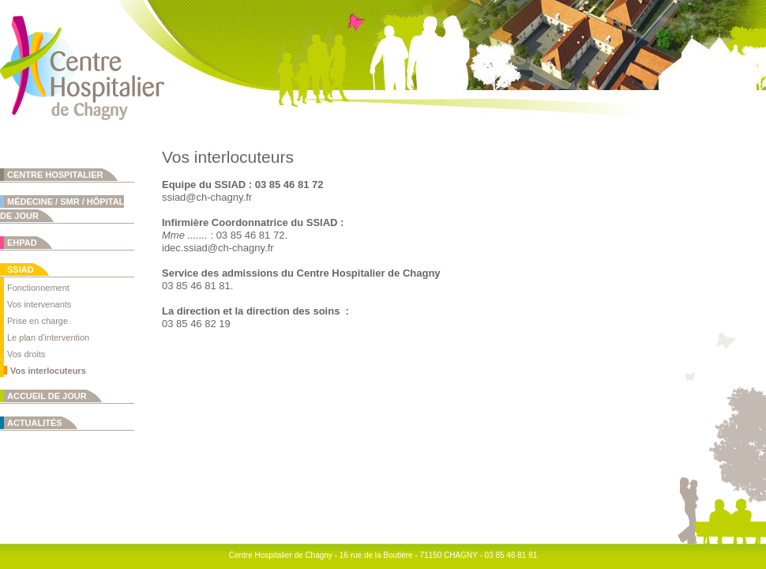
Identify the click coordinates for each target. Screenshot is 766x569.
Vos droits (26, 354)
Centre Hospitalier (55, 174)
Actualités (34, 423)
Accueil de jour (47, 396)
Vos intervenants (39, 304)
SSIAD (20, 269)
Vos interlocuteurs (48, 370)
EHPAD (22, 242)
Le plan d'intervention (48, 337)
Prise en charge (37, 321)
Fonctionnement (38, 287)
